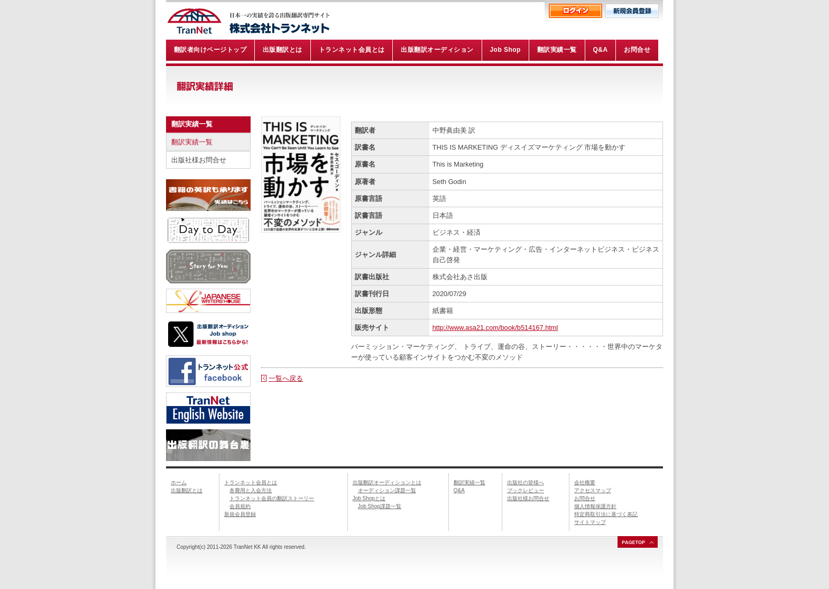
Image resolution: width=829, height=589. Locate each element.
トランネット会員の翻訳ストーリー (271, 498)
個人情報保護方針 (595, 506)
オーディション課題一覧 (387, 490)
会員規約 (240, 506)
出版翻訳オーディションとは (387, 482)
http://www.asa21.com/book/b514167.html (495, 328)
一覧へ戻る (286, 378)
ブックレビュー (525, 490)
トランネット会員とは (250, 482)
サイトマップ (590, 522)
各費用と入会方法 (250, 490)
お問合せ (584, 498)
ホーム (179, 482)
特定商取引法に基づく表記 (606, 514)
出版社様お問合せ (198, 160)
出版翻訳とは (186, 490)
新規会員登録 (240, 514)
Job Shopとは (369, 498)
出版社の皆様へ (525, 482)
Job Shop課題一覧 (379, 506)
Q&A (459, 490)
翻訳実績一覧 (192, 142)
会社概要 (584, 482)
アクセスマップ (592, 490)
